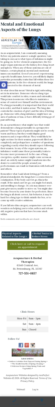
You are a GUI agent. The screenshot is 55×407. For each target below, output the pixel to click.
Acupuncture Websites (16, 375)
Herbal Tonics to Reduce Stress (42, 235)
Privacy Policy (27, 381)
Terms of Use (45, 378)
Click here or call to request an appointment (27, 245)
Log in (35, 389)
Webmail (21, 389)
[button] (3, 85)
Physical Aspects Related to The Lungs (14, 235)
